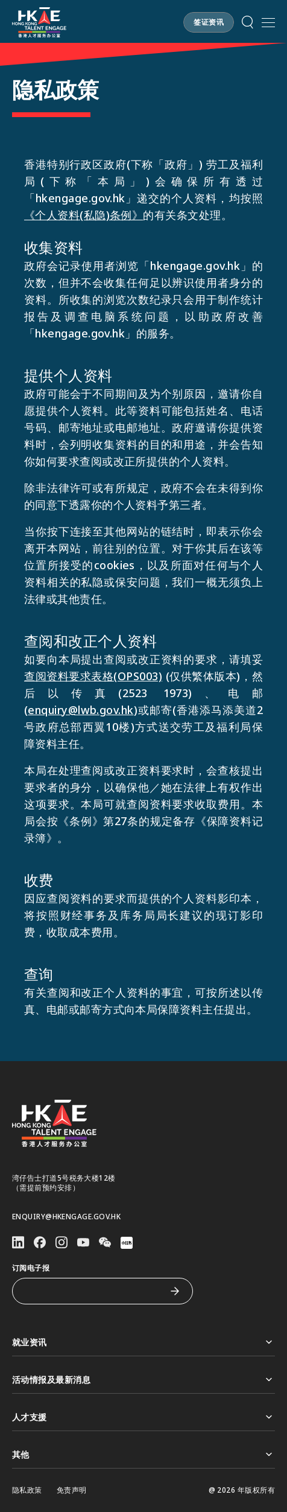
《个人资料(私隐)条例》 (83, 215)
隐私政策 (27, 1490)
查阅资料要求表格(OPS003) (93, 676)
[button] (247, 22)
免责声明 (72, 1490)
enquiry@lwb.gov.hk (80, 710)
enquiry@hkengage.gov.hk (66, 1217)
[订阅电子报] (93, 1291)
